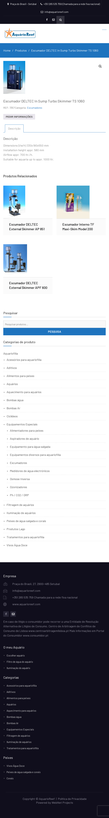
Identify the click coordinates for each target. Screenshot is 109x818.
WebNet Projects (62, 802)
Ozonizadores (18, 487)
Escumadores (34, 107)
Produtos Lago (16, 529)
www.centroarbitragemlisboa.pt (48, 631)
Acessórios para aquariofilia (24, 359)
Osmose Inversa (20, 479)
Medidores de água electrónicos (30, 471)
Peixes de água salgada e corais (26, 521)
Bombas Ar (13, 408)
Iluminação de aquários (21, 513)
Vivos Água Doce (17, 545)
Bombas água (15, 400)
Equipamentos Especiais (22, 424)
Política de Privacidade (72, 799)
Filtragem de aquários (20, 505)
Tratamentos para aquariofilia (25, 537)
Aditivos (12, 368)
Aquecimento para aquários (24, 392)
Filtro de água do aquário (20, 661)
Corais (10, 778)
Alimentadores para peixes (26, 430)
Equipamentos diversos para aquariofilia (35, 455)
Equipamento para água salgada (30, 446)
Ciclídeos (12, 416)
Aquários (12, 384)
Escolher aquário (16, 655)
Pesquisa (54, 331)
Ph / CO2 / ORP (19, 495)
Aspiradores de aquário (24, 438)
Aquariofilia (10, 353)
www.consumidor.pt (35, 635)
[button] (100, 66)
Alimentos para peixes (20, 376)
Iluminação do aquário (18, 667)
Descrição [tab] (14, 128)
